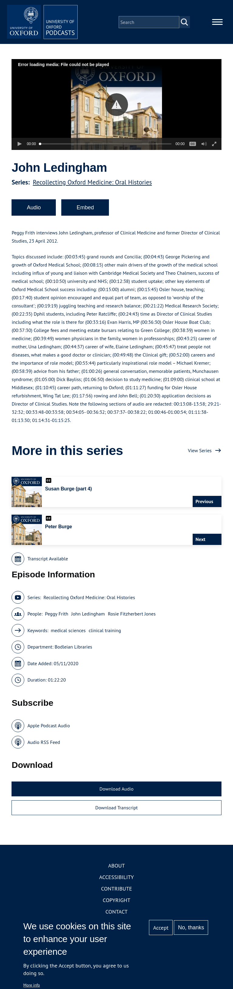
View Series (199, 451)
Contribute (116, 889)
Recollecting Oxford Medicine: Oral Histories (92, 183)
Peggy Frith (56, 615)
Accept (161, 927)
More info (31, 985)
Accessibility (116, 878)
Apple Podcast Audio (48, 727)
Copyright (116, 901)
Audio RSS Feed (43, 743)
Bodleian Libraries (73, 648)
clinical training (105, 631)
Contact (117, 912)
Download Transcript (116, 808)
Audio (34, 208)
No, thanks (191, 927)
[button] (116, 105)
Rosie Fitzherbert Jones (132, 615)
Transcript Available (47, 560)
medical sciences (68, 631)
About (116, 866)
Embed (85, 208)
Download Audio (116, 790)
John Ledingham (88, 615)
